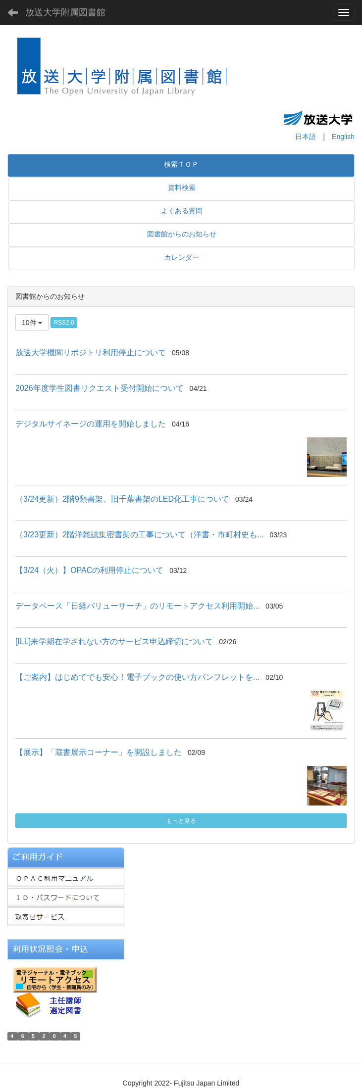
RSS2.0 (63, 322)
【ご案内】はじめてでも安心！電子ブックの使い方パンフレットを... (137, 677)
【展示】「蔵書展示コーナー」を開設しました (98, 752)
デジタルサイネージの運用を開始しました (90, 424)
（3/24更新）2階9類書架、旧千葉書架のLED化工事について (122, 499)
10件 (32, 323)
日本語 (305, 137)
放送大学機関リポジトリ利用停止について (90, 352)
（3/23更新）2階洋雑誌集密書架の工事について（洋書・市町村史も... (139, 534)
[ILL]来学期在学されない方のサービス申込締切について (114, 641)
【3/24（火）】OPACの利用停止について (89, 570)
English (343, 137)
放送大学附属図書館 (65, 12)
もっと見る (181, 820)
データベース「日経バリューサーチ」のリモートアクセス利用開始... (137, 606)
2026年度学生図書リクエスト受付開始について (99, 388)
